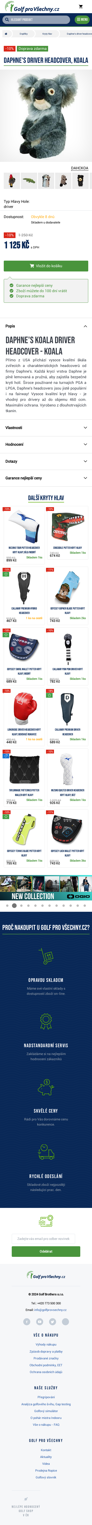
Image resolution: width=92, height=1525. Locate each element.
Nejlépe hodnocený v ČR (26, 1511)
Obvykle (42, 217)
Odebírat (46, 1251)
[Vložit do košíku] (46, 266)
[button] (7, 905)
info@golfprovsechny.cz (50, 1310)
